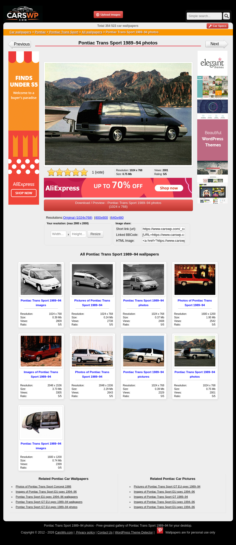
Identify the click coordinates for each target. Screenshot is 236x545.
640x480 (117, 217)
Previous (22, 44)
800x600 (101, 217)
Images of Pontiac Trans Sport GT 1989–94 (161, 496)
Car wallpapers (20, 32)
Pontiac (40, 32)
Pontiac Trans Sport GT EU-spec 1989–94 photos (47, 506)
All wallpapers (92, 32)
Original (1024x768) (77, 217)
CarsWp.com (64, 532)
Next (214, 44)
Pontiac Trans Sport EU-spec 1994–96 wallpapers (47, 496)
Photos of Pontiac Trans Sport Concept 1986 (43, 486)
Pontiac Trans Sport (63, 32)
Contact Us (105, 532)
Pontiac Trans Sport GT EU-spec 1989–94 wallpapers (49, 501)
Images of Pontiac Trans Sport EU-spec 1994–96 (46, 491)
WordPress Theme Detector (134, 532)
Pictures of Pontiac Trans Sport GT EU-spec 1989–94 (167, 486)
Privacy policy (85, 532)
